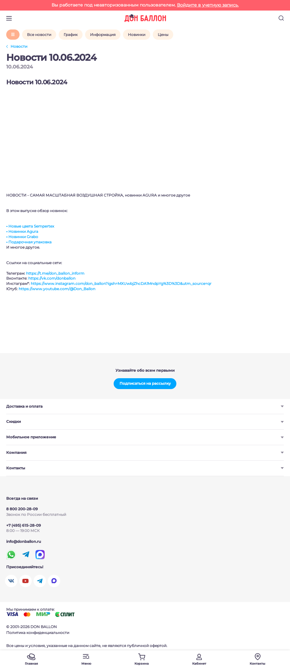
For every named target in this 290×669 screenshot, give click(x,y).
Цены (163, 34)
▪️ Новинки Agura (22, 231)
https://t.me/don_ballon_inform (55, 273)
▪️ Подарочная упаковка (29, 242)
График (71, 34)
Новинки (136, 34)
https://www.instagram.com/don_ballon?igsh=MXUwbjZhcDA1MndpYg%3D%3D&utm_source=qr (121, 283)
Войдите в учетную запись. (208, 5)
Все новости (39, 34)
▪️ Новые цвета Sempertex (30, 226)
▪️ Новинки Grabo (22, 236)
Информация (103, 34)
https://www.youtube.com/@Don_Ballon (57, 288)
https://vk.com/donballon (51, 278)
